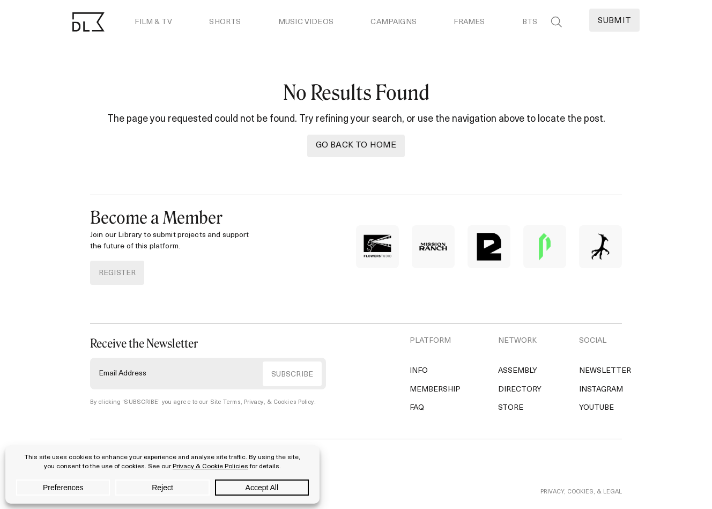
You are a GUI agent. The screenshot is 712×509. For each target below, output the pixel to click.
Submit (614, 21)
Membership (435, 390)
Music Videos (305, 22)
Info (419, 371)
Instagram (601, 390)
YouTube (596, 408)
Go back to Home (356, 145)
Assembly (517, 371)
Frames (469, 22)
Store (510, 408)
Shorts (225, 22)
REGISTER (117, 273)
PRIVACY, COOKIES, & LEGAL (581, 492)
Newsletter (605, 371)
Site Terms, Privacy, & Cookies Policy (262, 402)
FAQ (417, 408)
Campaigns (393, 22)
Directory (520, 390)
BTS (529, 22)
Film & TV (153, 22)
